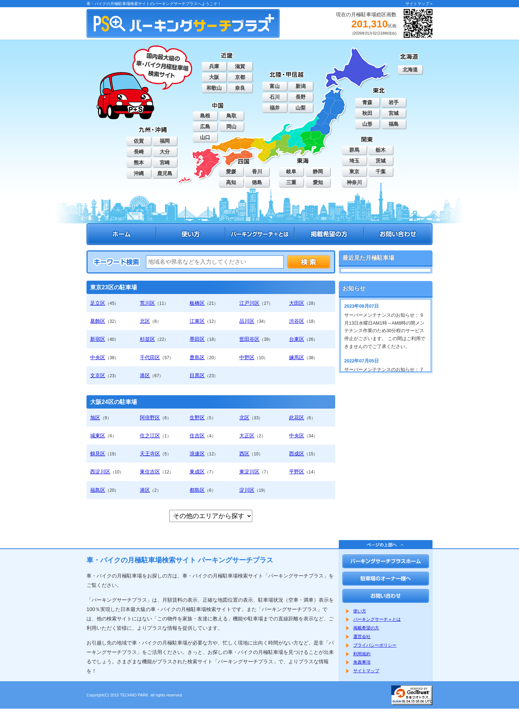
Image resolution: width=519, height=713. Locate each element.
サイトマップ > (418, 3)
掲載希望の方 (366, 627)
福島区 (97, 490)
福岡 (165, 141)
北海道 (410, 69)
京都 (240, 77)
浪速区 (197, 453)
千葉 (381, 171)
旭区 (95, 417)
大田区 (296, 303)
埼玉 (354, 161)
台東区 (296, 339)
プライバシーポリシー (374, 645)
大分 (165, 152)
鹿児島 (164, 173)
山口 (205, 137)
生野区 (197, 417)
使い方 (359, 611)
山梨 (301, 108)
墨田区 (197, 339)
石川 (275, 97)
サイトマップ (366, 670)
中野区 (246, 357)
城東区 (97, 435)
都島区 (197, 490)
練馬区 (296, 357)
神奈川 (354, 182)
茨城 (381, 161)
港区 (145, 375)
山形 (367, 124)
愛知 (318, 182)
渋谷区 (296, 321)
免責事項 (362, 662)
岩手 (394, 102)
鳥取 (231, 116)
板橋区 (197, 303)
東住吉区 (150, 471)
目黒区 (197, 375)
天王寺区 (150, 453)
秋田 (367, 113)
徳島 (257, 182)
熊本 (139, 162)
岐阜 (291, 171)
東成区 (197, 471)
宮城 (394, 113)
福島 (394, 124)
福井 (275, 108)
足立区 (97, 303)
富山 (275, 86)
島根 (205, 116)
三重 (291, 182)
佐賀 (139, 141)
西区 (244, 453)
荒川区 (147, 303)
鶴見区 (97, 453)
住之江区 (150, 435)
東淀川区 (249, 471)
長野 (301, 97)
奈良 (240, 88)
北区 (145, 321)
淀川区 (246, 490)
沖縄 (139, 173)
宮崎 (165, 162)
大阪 (214, 77)
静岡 (318, 171)
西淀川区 (100, 471)
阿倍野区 (150, 417)
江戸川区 (249, 303)
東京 (354, 171)
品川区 (246, 321)
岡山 (231, 126)
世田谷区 (249, 339)
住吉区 (197, 435)
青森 (367, 102)
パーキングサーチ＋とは (377, 619)
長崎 (139, 152)
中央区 (97, 357)
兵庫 (214, 66)
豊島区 (197, 357)
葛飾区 (97, 321)
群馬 (354, 150)
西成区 (296, 453)
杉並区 (147, 339)
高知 (231, 182)
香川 (257, 171)
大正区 (246, 435)
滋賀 (240, 66)
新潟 (301, 86)
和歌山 (214, 88)
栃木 (381, 150)
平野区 (296, 471)
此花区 (296, 417)
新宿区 (97, 339)
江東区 (197, 321)
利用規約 (362, 653)
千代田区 (150, 357)
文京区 (97, 375)
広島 (205, 126)
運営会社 (362, 636)
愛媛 (231, 171)
